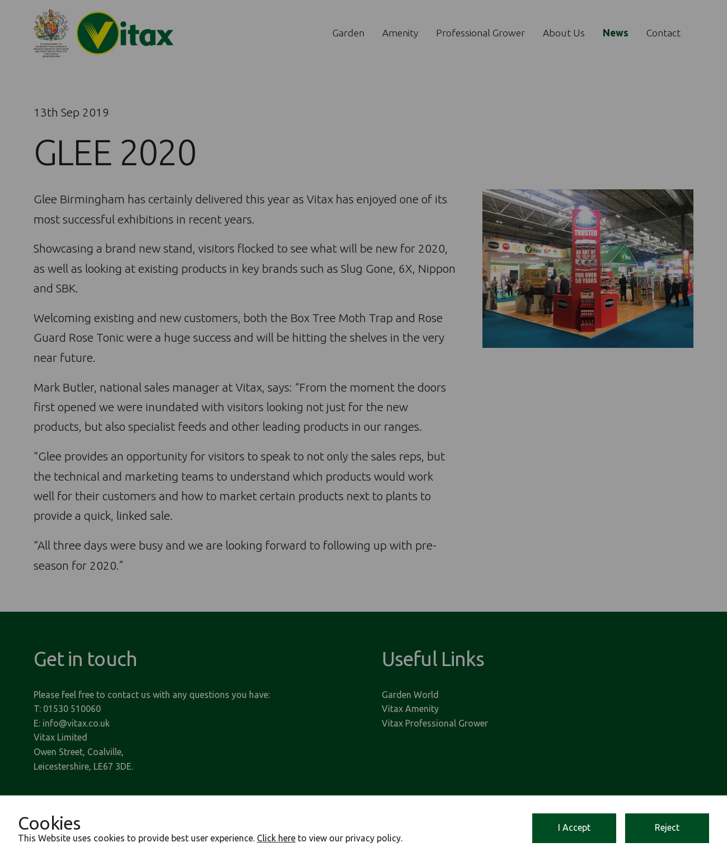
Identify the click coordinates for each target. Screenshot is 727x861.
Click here (276, 838)
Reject (667, 827)
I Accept (574, 827)
